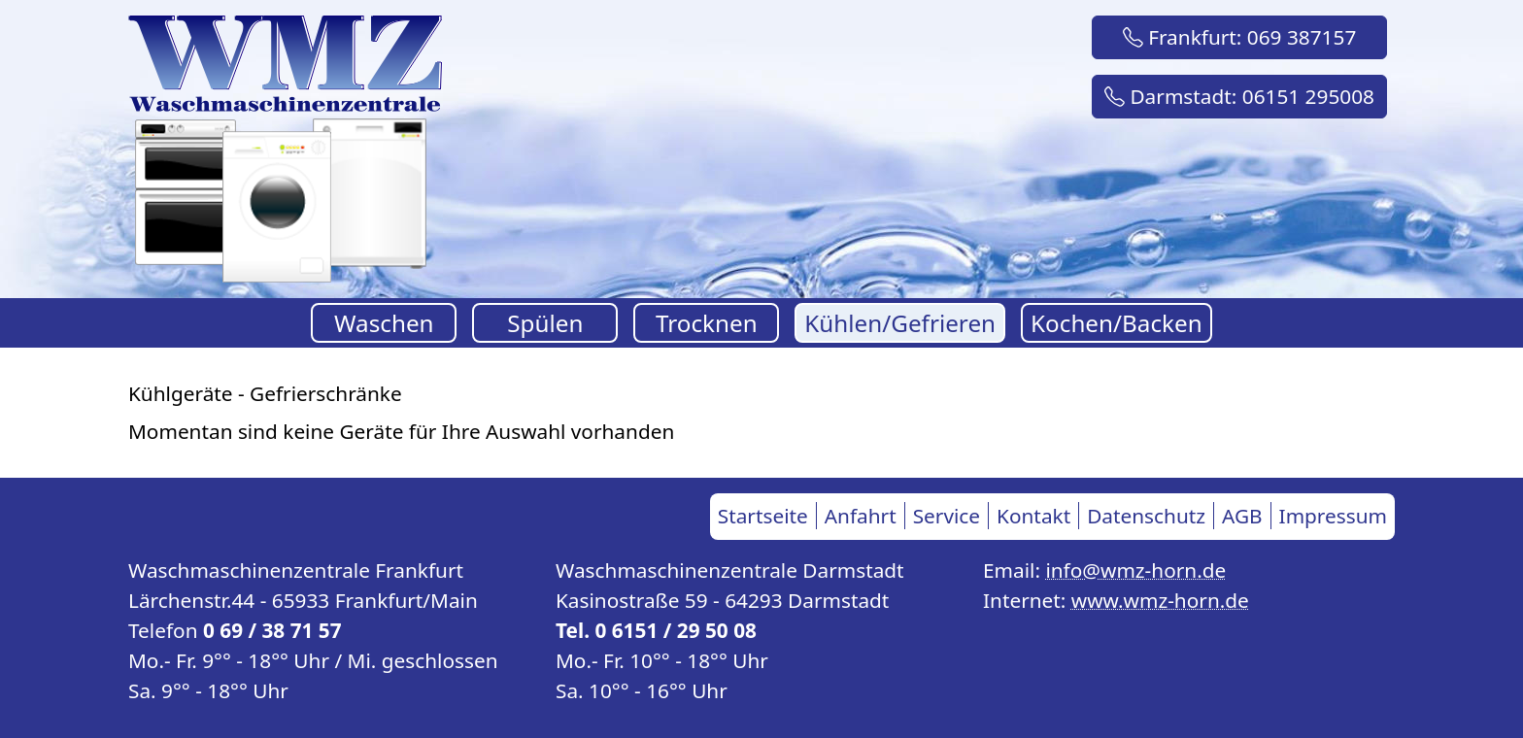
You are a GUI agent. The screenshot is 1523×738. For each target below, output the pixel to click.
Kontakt (1033, 515)
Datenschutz (1146, 515)
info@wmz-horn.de (1135, 570)
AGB (1242, 515)
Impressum (1333, 515)
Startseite (763, 515)
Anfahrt (861, 515)
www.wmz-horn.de (1160, 600)
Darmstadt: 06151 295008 (1239, 96)
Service (946, 515)
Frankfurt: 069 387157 (1239, 36)
